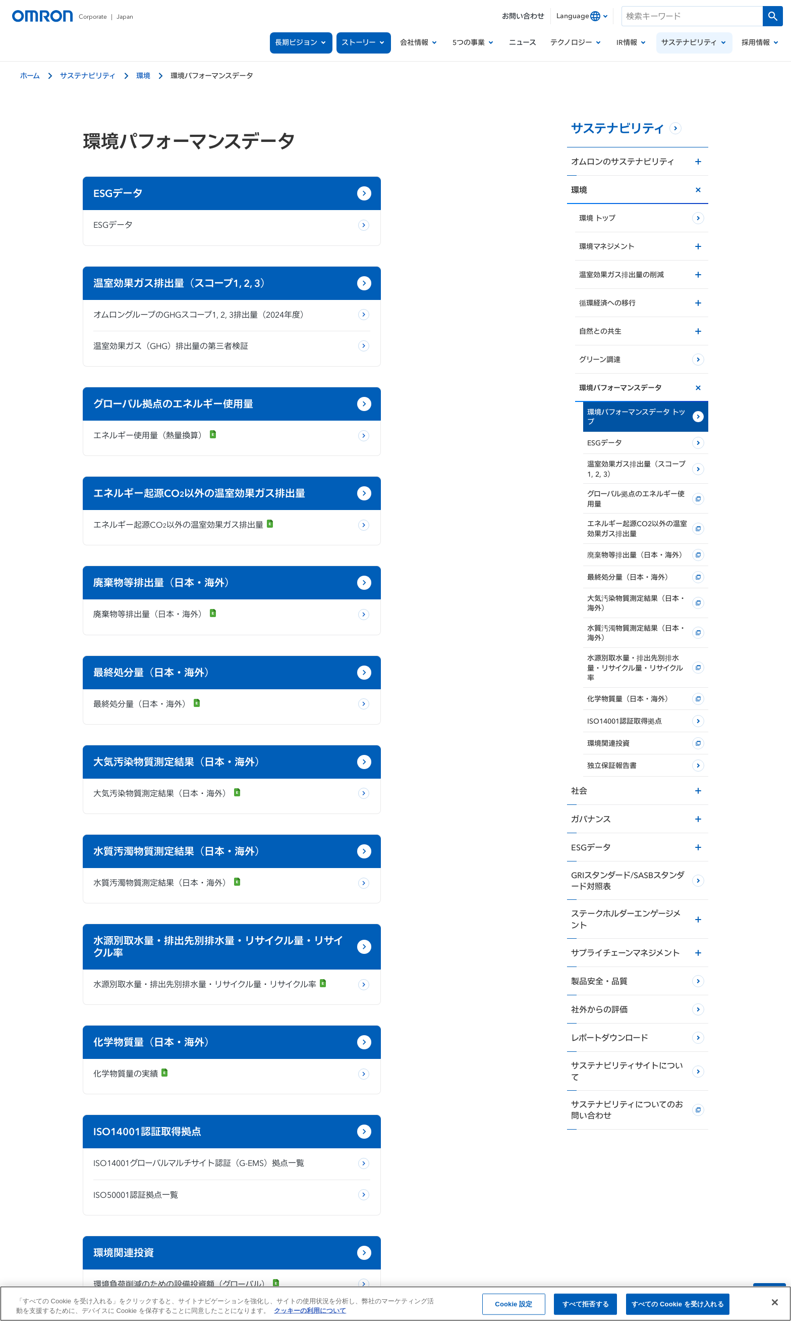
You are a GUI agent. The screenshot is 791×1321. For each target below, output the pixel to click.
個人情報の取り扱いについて (198, 1233)
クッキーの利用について (405, 1233)
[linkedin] (441, 1199)
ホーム (30, 75)
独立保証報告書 (121, 904)
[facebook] (380, 1199)
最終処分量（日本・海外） (390, 475)
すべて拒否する (585, 1306)
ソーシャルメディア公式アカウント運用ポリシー (536, 1233)
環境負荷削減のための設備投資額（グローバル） (425, 775)
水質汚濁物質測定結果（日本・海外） (411, 565)
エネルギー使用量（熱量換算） (155, 359)
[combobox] (581, 16)
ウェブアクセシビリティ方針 (674, 1233)
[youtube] (411, 1199)
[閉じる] (775, 1305)
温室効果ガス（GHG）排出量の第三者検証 (414, 270)
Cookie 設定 (513, 1306)
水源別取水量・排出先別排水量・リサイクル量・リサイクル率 (181, 673)
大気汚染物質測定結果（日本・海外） (167, 565)
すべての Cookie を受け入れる (678, 1306)
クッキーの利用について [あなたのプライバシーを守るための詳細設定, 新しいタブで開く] (310, 1313)
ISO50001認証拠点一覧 (135, 814)
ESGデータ (113, 225)
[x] (350, 1199)
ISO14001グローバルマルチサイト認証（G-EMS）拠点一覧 (182, 776)
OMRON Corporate (104, 1233)
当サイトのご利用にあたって (305, 1233)
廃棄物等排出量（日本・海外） (155, 475)
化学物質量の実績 (374, 654)
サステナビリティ (88, 75)
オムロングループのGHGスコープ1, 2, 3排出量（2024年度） (419, 231)
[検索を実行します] (773, 16)
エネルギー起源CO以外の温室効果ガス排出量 (422, 377)
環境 (143, 75)
